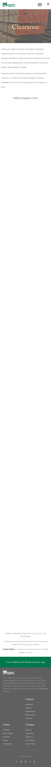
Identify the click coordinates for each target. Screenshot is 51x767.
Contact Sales (8, 649)
